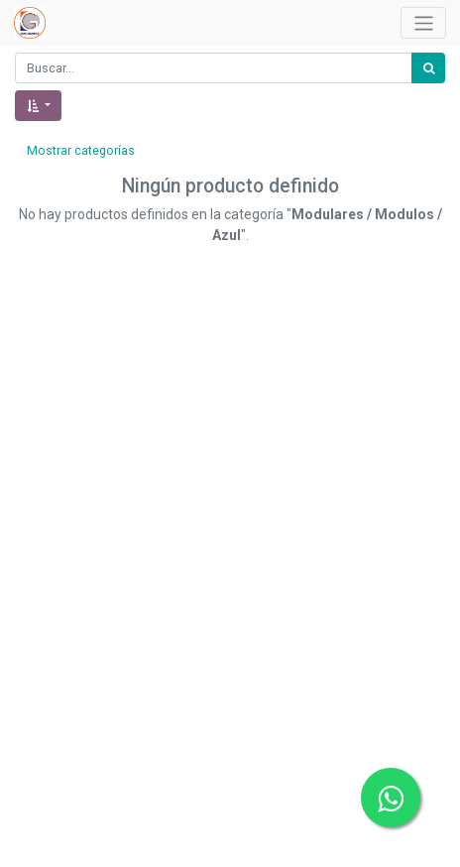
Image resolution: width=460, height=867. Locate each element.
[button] (38, 105)
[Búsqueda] (428, 68)
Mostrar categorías (81, 151)
